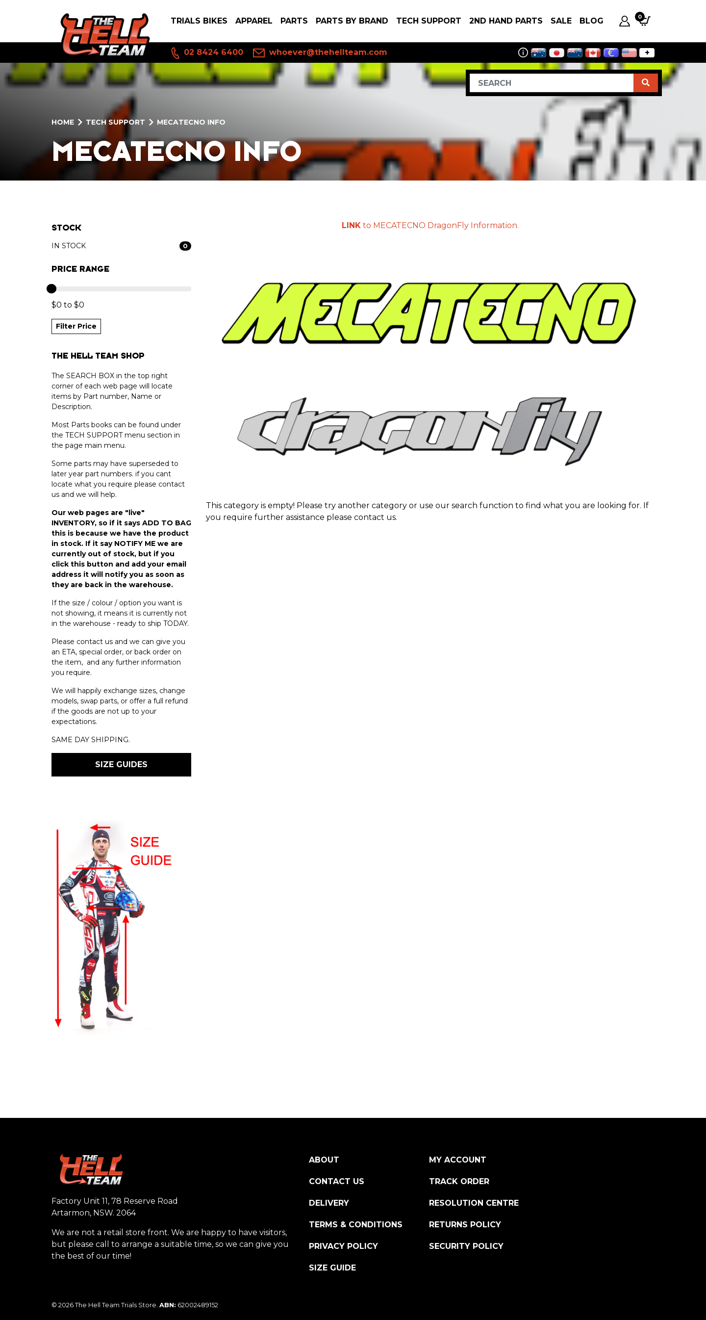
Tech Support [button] (428, 21)
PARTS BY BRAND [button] (352, 21)
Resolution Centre (474, 1203)
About (324, 1160)
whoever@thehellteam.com (320, 53)
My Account (457, 1160)
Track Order (459, 1181)
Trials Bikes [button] (199, 21)
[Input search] (552, 83)
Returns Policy (465, 1224)
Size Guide (332, 1267)
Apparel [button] (254, 21)
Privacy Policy (343, 1246)
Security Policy (466, 1246)
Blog (592, 21)
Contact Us (336, 1181)
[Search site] (645, 83)
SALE (561, 21)
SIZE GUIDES (121, 764)
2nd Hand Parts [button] (506, 21)
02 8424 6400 (206, 53)
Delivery (329, 1203)
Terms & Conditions (356, 1224)
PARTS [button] (294, 21)
